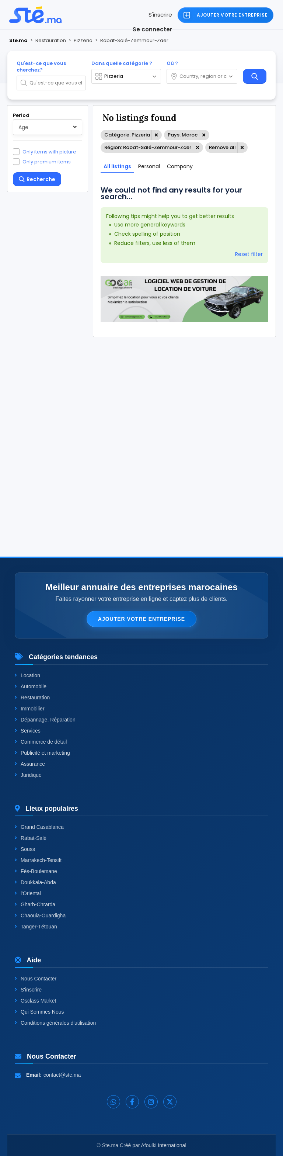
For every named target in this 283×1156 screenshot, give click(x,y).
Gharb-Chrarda (35, 904)
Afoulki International (163, 1145)
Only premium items (46, 161)
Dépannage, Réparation (45, 720)
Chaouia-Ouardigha (40, 915)
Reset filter (249, 254)
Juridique (28, 775)
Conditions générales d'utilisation (55, 1023)
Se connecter (152, 29)
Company (180, 166)
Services (28, 731)
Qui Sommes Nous (39, 1012)
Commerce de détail (41, 742)
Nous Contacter (35, 979)
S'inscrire (160, 14)
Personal (149, 166)
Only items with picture (49, 151)
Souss (25, 849)
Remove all (222, 147)
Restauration (32, 697)
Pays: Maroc (183, 134)
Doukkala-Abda (35, 882)
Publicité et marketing (42, 753)
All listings (117, 166)
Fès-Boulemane (36, 871)
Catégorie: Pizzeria (127, 134)
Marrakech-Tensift (38, 860)
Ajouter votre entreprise (141, 619)
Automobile (30, 686)
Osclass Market (35, 1001)
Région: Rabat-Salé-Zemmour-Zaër (147, 147)
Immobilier (30, 709)
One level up (38, 476)
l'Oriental (28, 893)
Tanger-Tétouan (36, 927)
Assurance (30, 764)
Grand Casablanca (39, 827)
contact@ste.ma (62, 1075)
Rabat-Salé (30, 838)
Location (27, 675)
